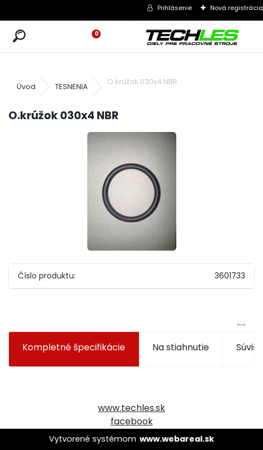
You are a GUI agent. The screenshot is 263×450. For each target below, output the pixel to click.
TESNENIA (71, 86)
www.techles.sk (131, 408)
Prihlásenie (174, 7)
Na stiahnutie (180, 347)
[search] (19, 36)
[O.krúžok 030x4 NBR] (131, 191)
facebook (132, 421)
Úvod (26, 86)
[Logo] (193, 36)
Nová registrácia (236, 7)
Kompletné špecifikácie (73, 347)
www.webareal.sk (177, 438)
